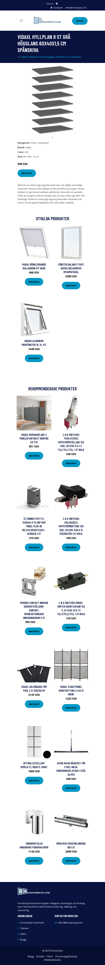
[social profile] (57, 3)
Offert (80, 21)
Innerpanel (43, 142)
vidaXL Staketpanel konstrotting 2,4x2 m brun (71, 690)
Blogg (23, 939)
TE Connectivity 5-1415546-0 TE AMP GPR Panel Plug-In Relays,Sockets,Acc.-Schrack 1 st (34, 526)
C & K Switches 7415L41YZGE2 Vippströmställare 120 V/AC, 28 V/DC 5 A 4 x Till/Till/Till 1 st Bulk (71, 442)
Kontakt (40, 956)
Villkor (50, 956)
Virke (33, 142)
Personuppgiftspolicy (66, 956)
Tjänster (24, 928)
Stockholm (58, 7)
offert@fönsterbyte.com (75, 7)
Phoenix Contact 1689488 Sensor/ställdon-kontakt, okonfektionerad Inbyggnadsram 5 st (34, 610)
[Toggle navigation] (21, 20)
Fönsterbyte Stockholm (32, 922)
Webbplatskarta (52, 959)
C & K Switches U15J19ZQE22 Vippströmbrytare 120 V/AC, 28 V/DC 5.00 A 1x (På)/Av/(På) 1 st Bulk (71, 526)
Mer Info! (27, 173)
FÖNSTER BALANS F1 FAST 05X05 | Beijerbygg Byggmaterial (71, 268)
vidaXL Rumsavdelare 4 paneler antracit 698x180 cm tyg (34, 438)
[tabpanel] (53, 100)
